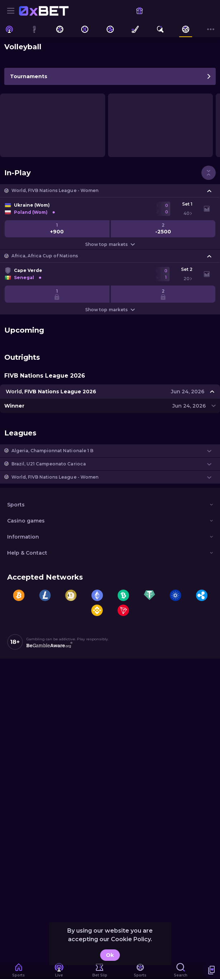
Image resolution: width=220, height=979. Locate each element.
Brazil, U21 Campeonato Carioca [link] (48, 463)
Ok (110, 955)
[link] (44, 11)
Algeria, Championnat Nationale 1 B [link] (52, 450)
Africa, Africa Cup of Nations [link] (44, 255)
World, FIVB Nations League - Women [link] (54, 190)
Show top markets (110, 244)
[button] (110, 190)
